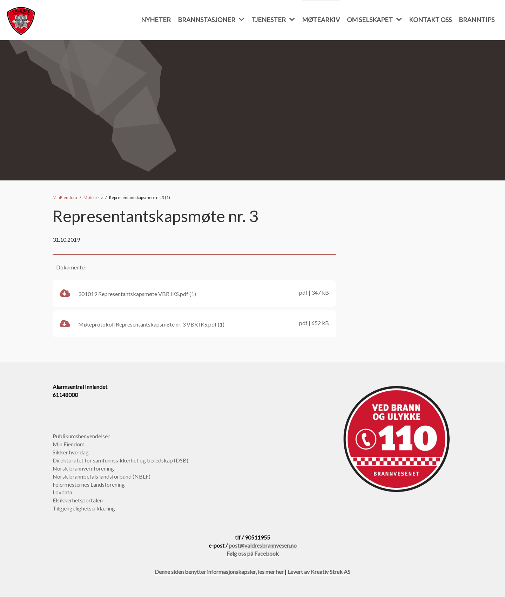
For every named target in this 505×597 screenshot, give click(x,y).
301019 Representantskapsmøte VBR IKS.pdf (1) (194, 293)
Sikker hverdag (71, 452)
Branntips (476, 19)
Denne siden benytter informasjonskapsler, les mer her (219, 571)
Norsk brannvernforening (83, 468)
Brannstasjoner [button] (211, 19)
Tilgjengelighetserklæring (84, 508)
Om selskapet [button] (374, 19)
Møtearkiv (321, 19)
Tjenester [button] (273, 19)
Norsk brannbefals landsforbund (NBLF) (101, 476)
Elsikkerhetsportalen (78, 500)
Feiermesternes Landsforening (89, 484)
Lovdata (62, 492)
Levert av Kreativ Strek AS (319, 571)
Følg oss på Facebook (253, 553)
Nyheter (156, 19)
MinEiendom (65, 197)
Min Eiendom (69, 444)
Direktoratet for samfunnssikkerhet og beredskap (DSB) (120, 460)
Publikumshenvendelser (81, 436)
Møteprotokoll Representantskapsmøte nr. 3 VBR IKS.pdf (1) (194, 323)
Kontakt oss (430, 19)
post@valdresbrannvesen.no (263, 545)
